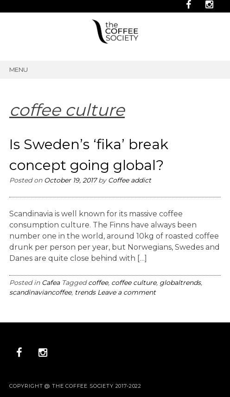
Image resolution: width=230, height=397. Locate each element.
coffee (98, 282)
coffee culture (133, 282)
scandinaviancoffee (40, 292)
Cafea (51, 282)
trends (85, 292)
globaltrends (180, 282)
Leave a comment (126, 292)
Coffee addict (129, 180)
